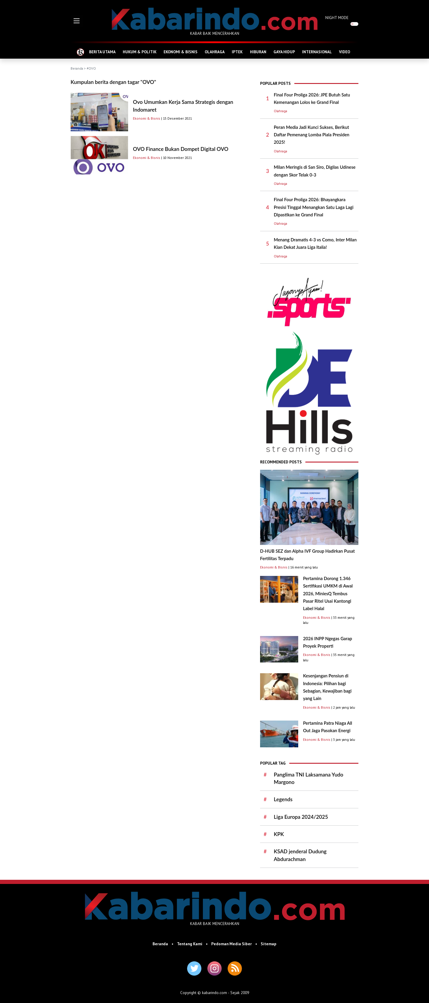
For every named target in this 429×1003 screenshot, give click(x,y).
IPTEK (237, 51)
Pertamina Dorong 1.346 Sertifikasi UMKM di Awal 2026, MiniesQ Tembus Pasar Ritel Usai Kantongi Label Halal (328, 593)
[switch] (354, 24)
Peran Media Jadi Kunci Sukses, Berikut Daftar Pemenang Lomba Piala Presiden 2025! (311, 135)
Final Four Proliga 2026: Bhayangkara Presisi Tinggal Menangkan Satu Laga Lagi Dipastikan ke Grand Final (313, 207)
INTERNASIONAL (317, 51)
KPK (279, 834)
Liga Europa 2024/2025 (301, 817)
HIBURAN (258, 51)
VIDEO (344, 51)
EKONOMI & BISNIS (181, 51)
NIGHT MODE (337, 17)
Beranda (77, 68)
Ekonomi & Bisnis (146, 118)
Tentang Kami (189, 943)
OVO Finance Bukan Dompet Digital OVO (180, 149)
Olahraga (280, 111)
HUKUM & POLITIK (139, 51)
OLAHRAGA (215, 51)
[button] (77, 21)
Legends (283, 799)
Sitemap (268, 943)
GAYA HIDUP (284, 51)
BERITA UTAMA (102, 51)
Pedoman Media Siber (231, 943)
